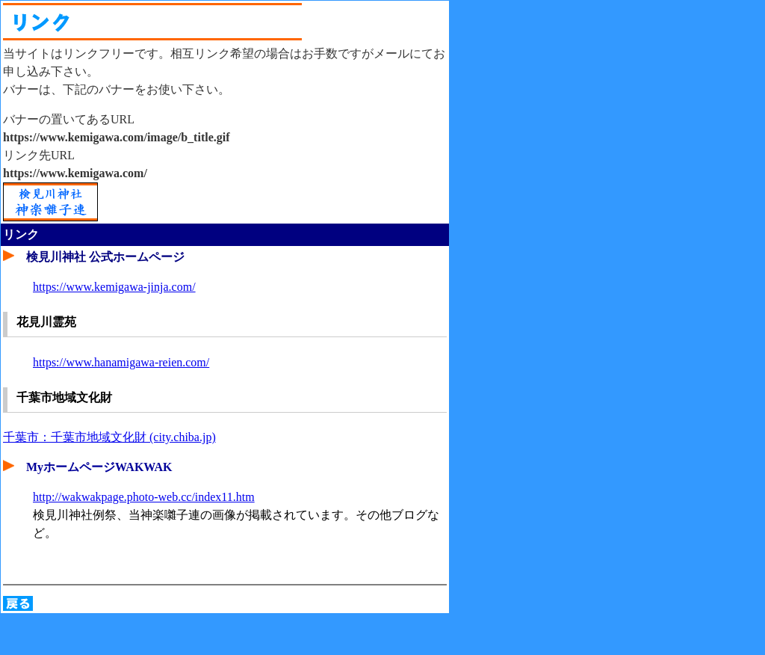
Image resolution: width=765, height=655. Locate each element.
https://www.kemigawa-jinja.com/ (114, 286)
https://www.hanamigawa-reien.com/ (121, 362)
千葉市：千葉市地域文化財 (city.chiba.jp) (109, 437)
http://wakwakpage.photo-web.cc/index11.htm (144, 497)
